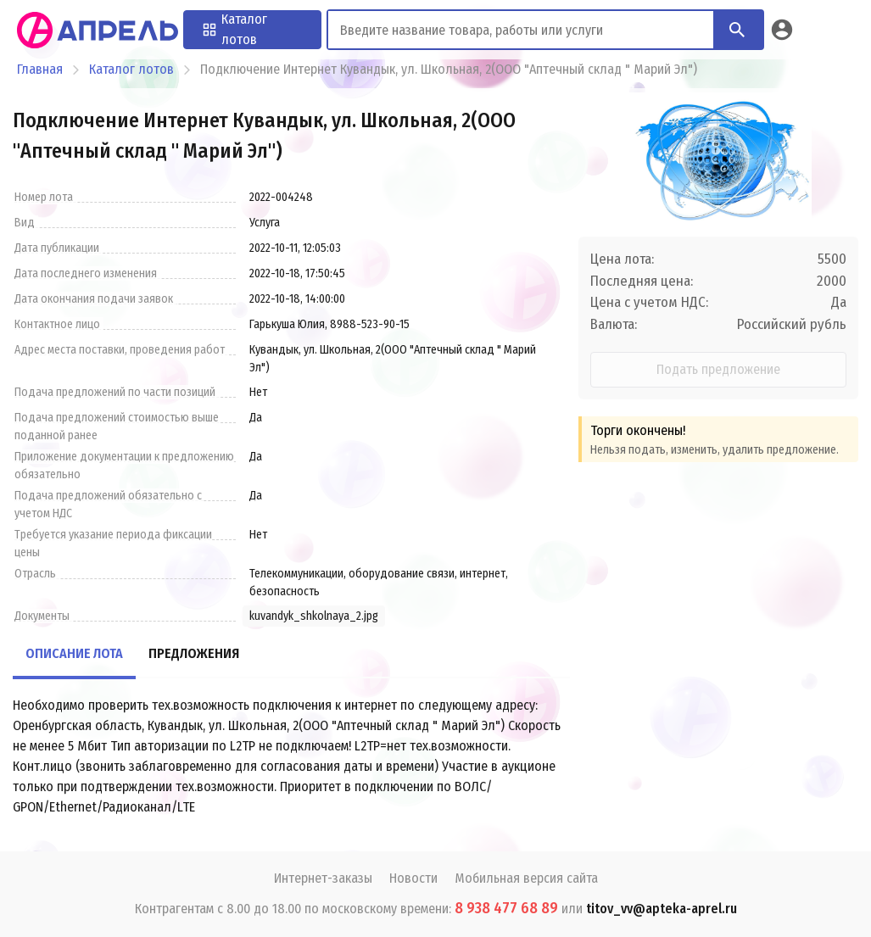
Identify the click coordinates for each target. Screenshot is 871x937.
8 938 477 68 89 (506, 908)
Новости (413, 878)
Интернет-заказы (323, 878)
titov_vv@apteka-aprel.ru (661, 909)
